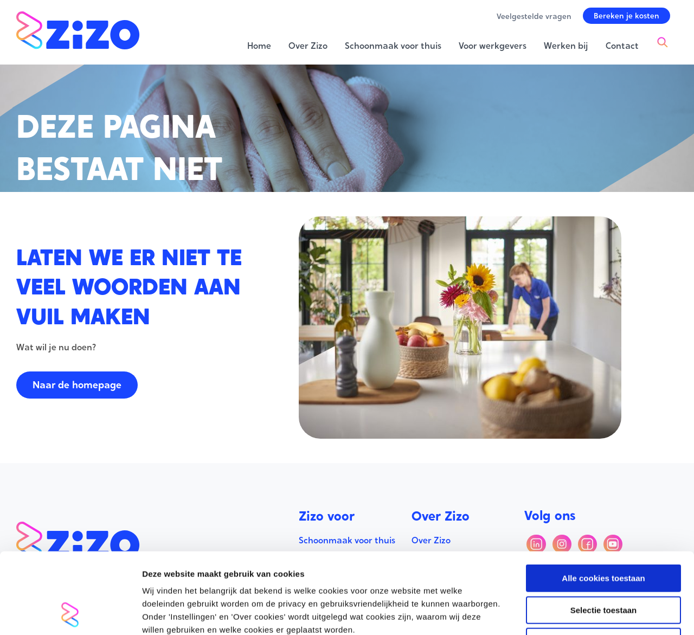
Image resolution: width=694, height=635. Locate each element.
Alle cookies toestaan (603, 502)
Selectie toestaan (603, 534)
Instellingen (583, 613)
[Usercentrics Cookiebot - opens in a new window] (70, 614)
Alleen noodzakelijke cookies (603, 565)
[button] (626, 16)
